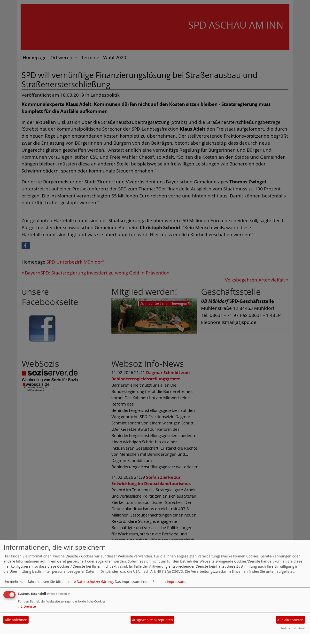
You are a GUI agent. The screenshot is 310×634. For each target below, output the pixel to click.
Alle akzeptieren (290, 620)
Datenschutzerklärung (95, 581)
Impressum (176, 581)
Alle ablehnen (16, 620)
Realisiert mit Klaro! (292, 628)
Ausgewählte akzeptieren (152, 620)
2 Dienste (27, 606)
